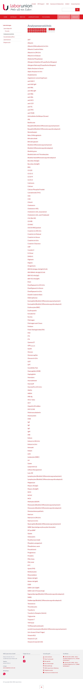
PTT (29, 565)
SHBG (30, 597)
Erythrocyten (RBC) (34, 307)
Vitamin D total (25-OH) (35, 642)
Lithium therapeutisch (35, 470)
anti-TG (30, 107)
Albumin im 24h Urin (34, 52)
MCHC (30, 495)
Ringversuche (7, 42)
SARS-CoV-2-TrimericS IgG (36, 591)
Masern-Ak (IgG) (33, 486)
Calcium (30, 186)
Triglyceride (31, 616)
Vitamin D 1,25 (32, 638)
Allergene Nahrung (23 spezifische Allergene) (42, 65)
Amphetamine (32, 75)
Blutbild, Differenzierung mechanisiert (40, 145)
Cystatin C (31, 250)
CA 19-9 (30, 177)
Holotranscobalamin (34, 412)
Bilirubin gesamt (33, 142)
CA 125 (30, 170)
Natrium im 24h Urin (34, 517)
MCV (29, 498)
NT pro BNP (31, 530)
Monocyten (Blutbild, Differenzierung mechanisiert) (44, 505)
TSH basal (31, 623)
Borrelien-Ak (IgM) (33, 164)
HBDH (30, 393)
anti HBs (30, 97)
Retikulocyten (32, 572)
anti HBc (30, 87)
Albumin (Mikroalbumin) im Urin (38, 46)
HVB (29, 419)
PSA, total (31, 562)
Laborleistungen (7, 25)
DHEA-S (30, 256)
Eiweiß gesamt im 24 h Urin (36, 285)
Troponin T (31, 619)
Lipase (30, 463)
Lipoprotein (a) (32, 466)
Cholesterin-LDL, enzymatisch (37, 212)
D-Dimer (30, 253)
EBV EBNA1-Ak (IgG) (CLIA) (36, 272)
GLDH (30, 349)
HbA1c (30, 390)
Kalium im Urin (32, 444)
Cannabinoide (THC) (34, 192)
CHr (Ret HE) (32, 218)
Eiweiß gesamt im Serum (35, 288)
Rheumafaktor (32, 575)
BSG (29, 167)
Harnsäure (31, 377)
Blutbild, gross (32, 151)
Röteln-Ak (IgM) (33, 581)
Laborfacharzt (7, 39)
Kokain (30, 451)
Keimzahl (31, 447)
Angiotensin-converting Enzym (37, 78)
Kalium (30, 438)
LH (29, 460)
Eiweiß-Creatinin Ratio (35, 294)
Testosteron (31, 603)
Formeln (7, 31)
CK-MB (30, 221)
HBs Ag (30, 396)
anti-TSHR (31, 113)
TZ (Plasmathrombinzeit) (35, 626)
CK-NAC (30, 224)
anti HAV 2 (31, 81)
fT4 (29, 339)
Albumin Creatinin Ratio (35, 49)
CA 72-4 (30, 180)
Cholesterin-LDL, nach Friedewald (38, 215)
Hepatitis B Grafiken (34, 406)
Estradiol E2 (31, 314)
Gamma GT (31, 342)
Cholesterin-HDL (33, 208)
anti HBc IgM (32, 91)
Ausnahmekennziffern (9, 37)
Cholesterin (31, 205)
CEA (29, 196)
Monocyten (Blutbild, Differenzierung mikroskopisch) (44, 508)
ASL (29, 119)
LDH (29, 454)
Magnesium (31, 482)
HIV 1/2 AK (31, 409)
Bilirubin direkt (32, 138)
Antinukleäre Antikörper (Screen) (38, 116)
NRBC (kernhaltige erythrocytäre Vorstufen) (41, 527)
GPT (29, 365)
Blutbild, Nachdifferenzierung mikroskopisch (42, 157)
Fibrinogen (31, 320)
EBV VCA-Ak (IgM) (33, 279)
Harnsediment (32, 380)
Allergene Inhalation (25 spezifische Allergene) (42, 62)
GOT (29, 361)
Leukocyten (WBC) (33, 457)
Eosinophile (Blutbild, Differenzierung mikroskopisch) (44, 304)
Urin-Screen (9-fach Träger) (36, 632)
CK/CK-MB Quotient (34, 228)
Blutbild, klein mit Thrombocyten (38, 154)
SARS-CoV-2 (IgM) (33, 588)
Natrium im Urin (33, 521)
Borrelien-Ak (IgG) (33, 161)
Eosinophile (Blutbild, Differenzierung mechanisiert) (44, 301)
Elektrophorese (32, 298)
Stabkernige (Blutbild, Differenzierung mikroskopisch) (44, 600)
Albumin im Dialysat (34, 56)
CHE (29, 199)
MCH (29, 492)
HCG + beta (31, 400)
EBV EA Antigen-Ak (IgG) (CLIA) (37, 269)
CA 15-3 (30, 173)
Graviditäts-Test (33, 368)
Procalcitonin (32, 549)
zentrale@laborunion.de (9, 667)
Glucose (30, 352)
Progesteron (32, 552)
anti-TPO (30, 110)
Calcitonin (31, 183)
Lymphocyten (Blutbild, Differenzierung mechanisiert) (45, 476)
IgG (29, 428)
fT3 (29, 336)
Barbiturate (31, 122)
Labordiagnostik (8, 28)
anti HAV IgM (32, 84)
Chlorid (30, 202)
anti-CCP (30, 103)
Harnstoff (31, 384)
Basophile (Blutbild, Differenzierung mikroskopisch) (44, 129)
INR (29, 435)
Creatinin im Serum (34, 237)
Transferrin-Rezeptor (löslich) (37, 613)
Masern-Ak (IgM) (33, 489)
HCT (29, 403)
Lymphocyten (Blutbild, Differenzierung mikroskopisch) (45, 479)
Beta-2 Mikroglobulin (34, 135)
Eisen (29, 282)
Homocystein (32, 416)
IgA (29, 422)
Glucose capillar (33, 355)
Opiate (30, 533)
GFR (31, 345)
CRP (29, 247)
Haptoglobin (32, 374)
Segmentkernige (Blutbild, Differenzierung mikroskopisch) (46, 594)
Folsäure (30, 326)
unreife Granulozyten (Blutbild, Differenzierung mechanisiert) (47, 629)
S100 (29, 584)
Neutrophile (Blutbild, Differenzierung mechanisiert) (44, 524)
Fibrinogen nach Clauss (35, 323)
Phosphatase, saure (34, 546)
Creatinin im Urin (33, 240)
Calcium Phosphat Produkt (36, 189)
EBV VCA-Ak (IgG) (33, 275)
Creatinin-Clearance (34, 243)
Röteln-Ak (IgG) (32, 578)
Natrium (30, 514)
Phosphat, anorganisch (35, 543)
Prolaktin (31, 556)
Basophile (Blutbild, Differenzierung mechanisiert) (43, 126)
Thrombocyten (32, 607)
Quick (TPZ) (31, 568)
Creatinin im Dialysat (34, 234)
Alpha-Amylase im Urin (35, 71)
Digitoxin (31, 259)
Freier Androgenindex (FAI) (36, 329)
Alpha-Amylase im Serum (36, 68)
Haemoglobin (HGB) (34, 371)
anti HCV (30, 100)
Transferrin (31, 610)
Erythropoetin (32, 310)
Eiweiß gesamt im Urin (35, 291)
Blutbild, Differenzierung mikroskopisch (40, 148)
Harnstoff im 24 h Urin (35, 387)
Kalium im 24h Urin (34, 441)
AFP (29, 40)
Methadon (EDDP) (33, 502)
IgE (29, 425)
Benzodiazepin (32, 132)
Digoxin (30, 263)
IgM (29, 431)
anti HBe (30, 94)
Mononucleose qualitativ (35, 511)
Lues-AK (30, 473)
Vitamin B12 (32, 635)
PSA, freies (31, 559)
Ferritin (30, 317)
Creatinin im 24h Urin (34, 231)
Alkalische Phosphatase (35, 59)
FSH (29, 333)
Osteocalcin (31, 537)
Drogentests (32, 266)
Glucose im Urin (33, 358)
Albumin (30, 43)
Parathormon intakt (34, 540)
